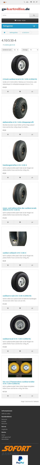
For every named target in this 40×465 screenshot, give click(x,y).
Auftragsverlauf (6, 437)
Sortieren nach (7, 50)
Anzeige (25, 50)
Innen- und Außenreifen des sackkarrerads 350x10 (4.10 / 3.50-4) (19, 209)
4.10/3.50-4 (25, 32)
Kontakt (4, 421)
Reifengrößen (14, 32)
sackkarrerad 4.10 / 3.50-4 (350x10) (17, 339)
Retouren (4, 419)
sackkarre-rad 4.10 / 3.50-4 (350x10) (17, 296)
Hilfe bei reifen (6, 414)
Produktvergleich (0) (9, 45)
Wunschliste (5, 439)
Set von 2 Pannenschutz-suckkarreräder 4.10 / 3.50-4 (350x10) (18, 383)
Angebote (4, 429)
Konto (3, 435)
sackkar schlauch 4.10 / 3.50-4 (14, 253)
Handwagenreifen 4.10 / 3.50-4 (15, 165)
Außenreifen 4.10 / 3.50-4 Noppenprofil (18, 122)
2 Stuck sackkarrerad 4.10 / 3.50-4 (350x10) (20, 79)
